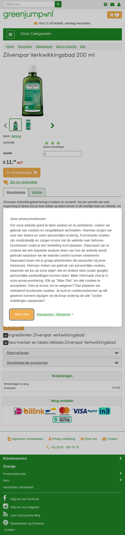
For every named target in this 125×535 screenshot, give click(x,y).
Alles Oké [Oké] (22, 314)
